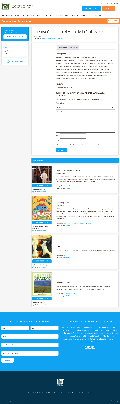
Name (58, 135)
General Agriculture (74, 186)
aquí (97, 78)
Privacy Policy (30, 401)
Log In (114, 3)
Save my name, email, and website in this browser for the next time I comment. (82, 145)
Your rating (60, 103)
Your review (60, 111)
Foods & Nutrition (69, 223)
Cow (58, 246)
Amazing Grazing (63, 282)
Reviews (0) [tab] (73, 47)
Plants (89, 223)
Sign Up (105, 3)
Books (68, 188)
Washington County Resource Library (16, 21)
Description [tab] (63, 47)
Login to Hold (15, 36)
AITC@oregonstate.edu (85, 392)
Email (58, 140)
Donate (108, 9)
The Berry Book (62, 203)
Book (5, 47)
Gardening (44, 38)
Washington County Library (56, 38)
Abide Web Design (114, 401)
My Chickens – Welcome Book (68, 170)
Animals (66, 186)
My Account (113, 21)
